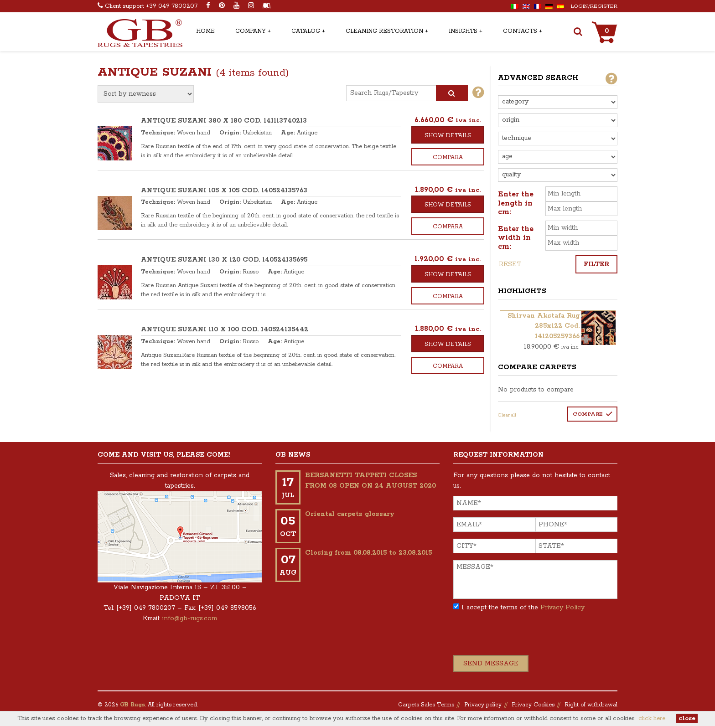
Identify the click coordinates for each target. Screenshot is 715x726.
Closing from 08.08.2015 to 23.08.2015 (368, 553)
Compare (588, 414)
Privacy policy (483, 704)
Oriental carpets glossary (349, 514)
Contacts (520, 31)
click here (651, 718)
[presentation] (522, 637)
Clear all (507, 415)
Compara (448, 157)
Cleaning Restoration (384, 31)
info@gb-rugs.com (189, 618)
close (687, 718)
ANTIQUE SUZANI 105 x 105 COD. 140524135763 (224, 190)
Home (205, 31)
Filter (596, 264)
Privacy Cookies (533, 704)
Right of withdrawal (591, 704)
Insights (463, 31)
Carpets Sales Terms (426, 704)
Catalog (305, 31)
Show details (448, 135)
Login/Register (594, 6)
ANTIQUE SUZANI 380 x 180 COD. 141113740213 (224, 121)
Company (250, 31)
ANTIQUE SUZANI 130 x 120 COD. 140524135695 (224, 260)
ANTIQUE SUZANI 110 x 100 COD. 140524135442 (224, 329)
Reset (510, 264)
